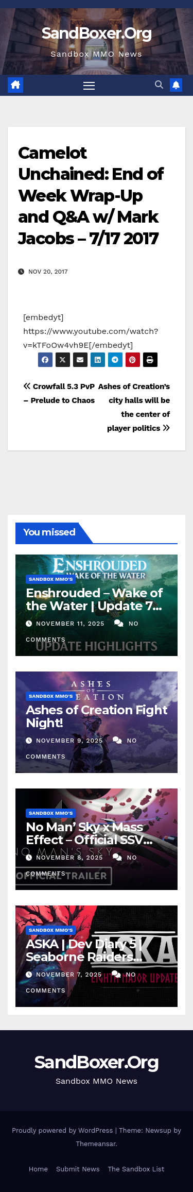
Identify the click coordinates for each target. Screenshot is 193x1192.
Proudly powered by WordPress (63, 1130)
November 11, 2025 (71, 623)
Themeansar (95, 1144)
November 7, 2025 (70, 974)
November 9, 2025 (71, 740)
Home (38, 1169)
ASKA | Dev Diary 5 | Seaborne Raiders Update (84, 956)
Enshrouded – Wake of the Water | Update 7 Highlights (94, 605)
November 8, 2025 (71, 857)
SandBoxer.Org (97, 33)
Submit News (78, 1169)
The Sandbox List (136, 1169)
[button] (159, 85)
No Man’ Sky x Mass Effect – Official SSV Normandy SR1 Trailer (90, 839)
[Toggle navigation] (89, 85)
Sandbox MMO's (51, 579)
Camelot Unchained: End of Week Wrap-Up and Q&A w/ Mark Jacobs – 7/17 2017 (91, 195)
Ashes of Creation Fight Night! (96, 716)
